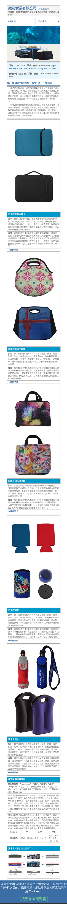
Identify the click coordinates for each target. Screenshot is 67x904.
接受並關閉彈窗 (33, 899)
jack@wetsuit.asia (47, 68)
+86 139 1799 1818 (18, 68)
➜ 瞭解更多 (13, 250)
